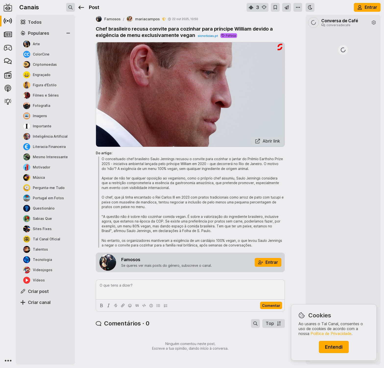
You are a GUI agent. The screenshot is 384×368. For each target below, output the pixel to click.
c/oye (369, 66)
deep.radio (317, 194)
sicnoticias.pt (208, 36)
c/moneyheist (319, 100)
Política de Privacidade (331, 333)
